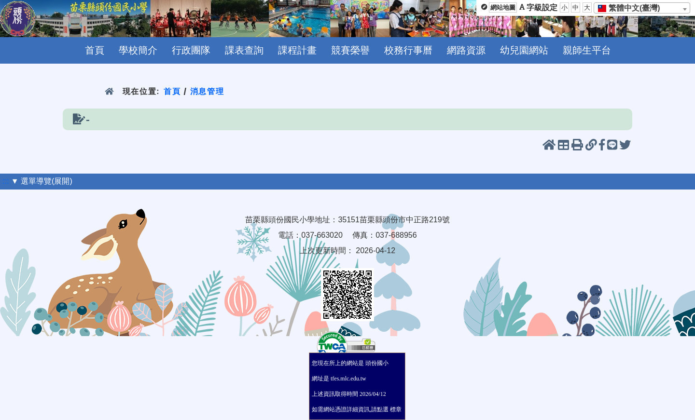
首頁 (94, 50)
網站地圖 (502, 7)
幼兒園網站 (524, 50)
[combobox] (642, 8)
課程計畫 (297, 50)
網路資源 (466, 50)
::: (5, 181)
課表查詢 (244, 50)
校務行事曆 (408, 50)
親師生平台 (587, 50)
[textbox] (632, 8)
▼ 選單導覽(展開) (41, 181)
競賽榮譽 (350, 50)
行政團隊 (191, 50)
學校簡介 (138, 50)
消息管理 (207, 91)
